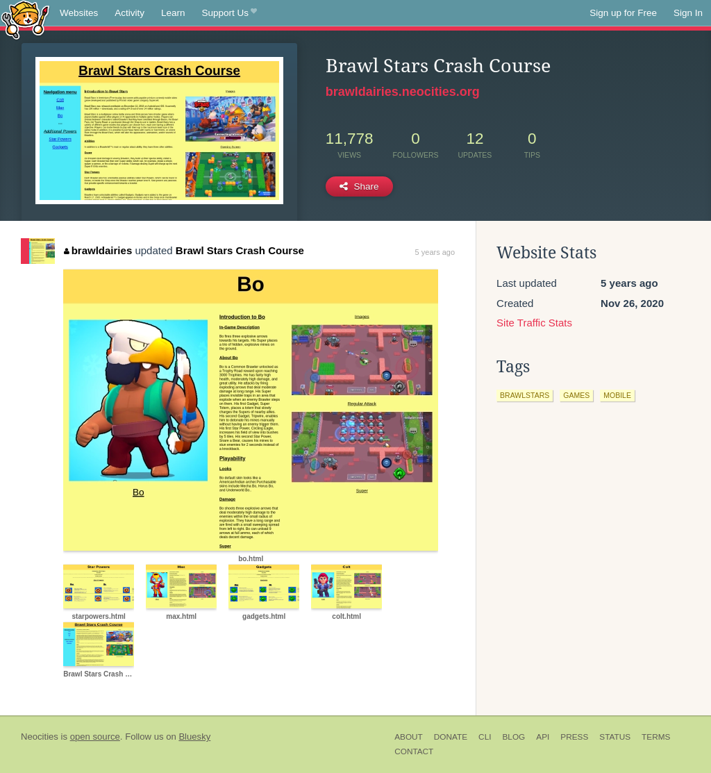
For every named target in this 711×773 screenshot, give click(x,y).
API (542, 737)
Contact (413, 751)
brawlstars (524, 395)
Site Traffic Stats (534, 323)
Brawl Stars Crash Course (240, 250)
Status (614, 737)
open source (95, 736)
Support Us (229, 13)
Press (574, 737)
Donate (450, 737)
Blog (513, 737)
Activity (129, 13)
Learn (173, 13)
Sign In (688, 13)
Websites (79, 13)
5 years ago (435, 252)
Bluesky (194, 736)
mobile (617, 395)
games (576, 395)
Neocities (39, 736)
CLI (484, 737)
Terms (656, 737)
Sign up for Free (623, 13)
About (408, 737)
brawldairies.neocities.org (403, 92)
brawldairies (98, 250)
